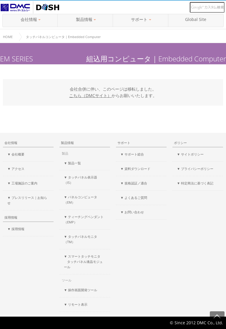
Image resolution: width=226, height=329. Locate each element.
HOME (8, 37)
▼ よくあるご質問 (133, 197)
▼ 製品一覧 (72, 163)
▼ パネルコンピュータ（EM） (80, 199)
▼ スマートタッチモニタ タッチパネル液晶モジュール (83, 261)
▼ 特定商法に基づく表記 (195, 183)
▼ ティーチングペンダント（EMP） (84, 219)
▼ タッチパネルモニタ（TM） (80, 239)
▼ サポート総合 (132, 154)
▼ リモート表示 (75, 304)
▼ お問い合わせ (132, 212)
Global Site (195, 19)
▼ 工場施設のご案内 (22, 183)
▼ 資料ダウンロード (135, 168)
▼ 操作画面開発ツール (80, 290)
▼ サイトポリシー (190, 154)
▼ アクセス (15, 168)
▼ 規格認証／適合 (133, 183)
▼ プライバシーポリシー (195, 168)
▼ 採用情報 (15, 229)
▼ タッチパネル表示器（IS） (80, 180)
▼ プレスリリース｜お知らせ (27, 200)
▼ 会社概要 (15, 154)
